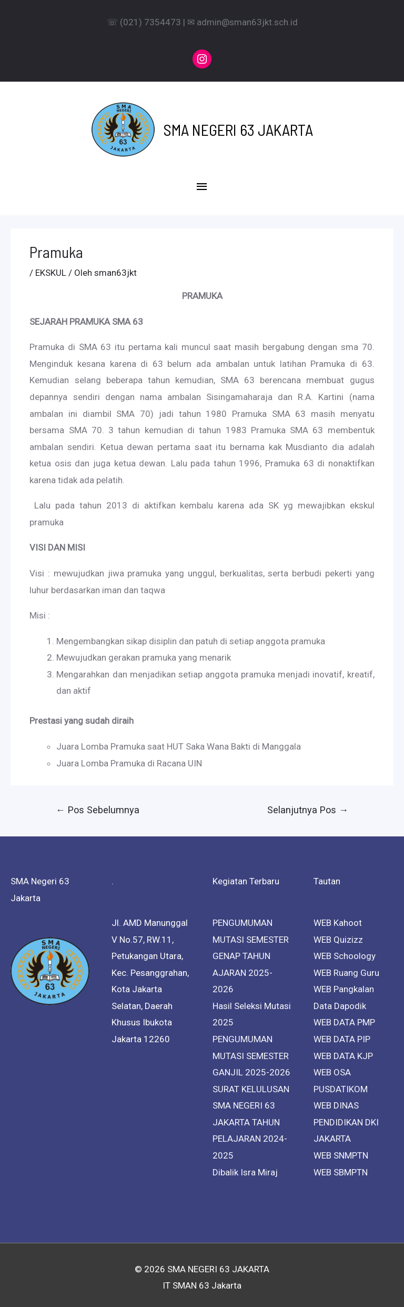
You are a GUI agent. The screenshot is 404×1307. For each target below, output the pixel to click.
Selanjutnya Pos (307, 804)
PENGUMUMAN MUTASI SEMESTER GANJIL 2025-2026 (251, 1050)
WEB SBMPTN (341, 1167)
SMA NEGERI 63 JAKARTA (238, 126)
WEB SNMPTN (341, 1150)
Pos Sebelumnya (97, 804)
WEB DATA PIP (342, 1034)
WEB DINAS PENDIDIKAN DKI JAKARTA (346, 1117)
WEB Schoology (345, 950)
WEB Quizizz (338, 934)
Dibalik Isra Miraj (245, 1167)
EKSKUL (50, 267)
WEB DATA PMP (344, 1017)
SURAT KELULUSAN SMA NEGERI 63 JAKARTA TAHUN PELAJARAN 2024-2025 (251, 1117)
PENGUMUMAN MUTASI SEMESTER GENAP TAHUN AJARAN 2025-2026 (251, 950)
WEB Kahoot (338, 917)
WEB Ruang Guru (346, 967)
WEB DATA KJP (343, 1050)
